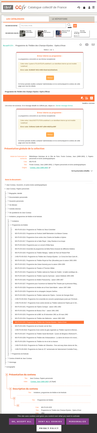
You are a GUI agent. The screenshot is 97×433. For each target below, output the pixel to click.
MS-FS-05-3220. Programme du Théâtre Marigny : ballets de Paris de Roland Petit (42, 253)
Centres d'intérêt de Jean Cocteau (20, 358)
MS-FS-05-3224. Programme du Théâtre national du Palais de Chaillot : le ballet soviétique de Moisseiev (47, 272)
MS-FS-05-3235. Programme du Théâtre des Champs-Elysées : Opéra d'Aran (41, 322)
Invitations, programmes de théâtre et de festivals (25, 216)
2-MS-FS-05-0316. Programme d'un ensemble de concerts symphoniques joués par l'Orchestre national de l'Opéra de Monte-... (47, 299)
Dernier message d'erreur (64, 106)
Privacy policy (49, 428)
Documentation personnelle (18, 197)
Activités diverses (15, 209)
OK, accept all (22, 421)
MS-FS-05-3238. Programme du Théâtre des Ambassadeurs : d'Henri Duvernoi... (47, 338)
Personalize (77, 421)
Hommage (12, 362)
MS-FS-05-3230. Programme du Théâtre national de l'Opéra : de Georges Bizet (44, 295)
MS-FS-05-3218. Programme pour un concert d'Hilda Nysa (34, 245)
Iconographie (10, 367)
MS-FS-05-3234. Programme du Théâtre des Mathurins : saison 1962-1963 (40, 318)
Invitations (15, 221)
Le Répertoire (59, 19)
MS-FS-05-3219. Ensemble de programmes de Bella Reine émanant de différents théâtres (45, 249)
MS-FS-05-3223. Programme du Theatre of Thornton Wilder (35, 268)
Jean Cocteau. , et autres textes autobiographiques (26, 185)
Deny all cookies (50, 421)
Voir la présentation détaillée (80, 171)
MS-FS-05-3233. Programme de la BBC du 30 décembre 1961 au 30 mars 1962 (41, 314)
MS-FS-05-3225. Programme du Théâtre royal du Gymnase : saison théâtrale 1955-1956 (44, 276)
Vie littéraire (13, 205)
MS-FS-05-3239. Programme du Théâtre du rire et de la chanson (36, 341)
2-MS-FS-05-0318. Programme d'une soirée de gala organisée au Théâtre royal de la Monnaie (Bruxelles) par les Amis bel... (47, 330)
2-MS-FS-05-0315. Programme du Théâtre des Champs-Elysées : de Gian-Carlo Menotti (47, 257)
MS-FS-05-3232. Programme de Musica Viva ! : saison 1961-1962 (37, 311)
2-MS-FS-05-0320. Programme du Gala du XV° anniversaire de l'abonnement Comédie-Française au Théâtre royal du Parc (47, 349)
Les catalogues (15, 18)
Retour (50, 78)
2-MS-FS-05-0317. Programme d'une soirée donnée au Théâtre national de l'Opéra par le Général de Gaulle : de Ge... (47, 303)
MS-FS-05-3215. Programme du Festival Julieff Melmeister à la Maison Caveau (41, 233)
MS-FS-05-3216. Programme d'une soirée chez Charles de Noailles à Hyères (40, 237)
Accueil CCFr (8, 45)
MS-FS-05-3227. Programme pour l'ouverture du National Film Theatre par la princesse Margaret (47, 284)
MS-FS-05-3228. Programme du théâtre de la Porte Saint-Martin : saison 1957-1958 (43, 287)
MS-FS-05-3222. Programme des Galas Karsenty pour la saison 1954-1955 (40, 264)
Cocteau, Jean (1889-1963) (39, 168)
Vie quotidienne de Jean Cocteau (20, 213)
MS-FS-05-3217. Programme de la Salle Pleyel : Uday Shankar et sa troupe (40, 241)
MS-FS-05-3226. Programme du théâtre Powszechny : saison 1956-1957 (39, 280)
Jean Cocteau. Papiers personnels (17, 189)
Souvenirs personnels (16, 201)
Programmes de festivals (20, 354)
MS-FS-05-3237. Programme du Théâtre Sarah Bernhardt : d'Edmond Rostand (47, 334)
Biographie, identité (15, 193)
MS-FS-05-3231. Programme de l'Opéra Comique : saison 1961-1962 (38, 307)
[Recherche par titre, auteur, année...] (43, 25)
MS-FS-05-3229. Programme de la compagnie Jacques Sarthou (36, 291)
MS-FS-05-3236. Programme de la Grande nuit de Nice (33, 326)
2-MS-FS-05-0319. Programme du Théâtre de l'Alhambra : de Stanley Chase (47, 345)
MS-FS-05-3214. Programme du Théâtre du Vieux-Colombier (35, 230)
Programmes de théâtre (20, 225)
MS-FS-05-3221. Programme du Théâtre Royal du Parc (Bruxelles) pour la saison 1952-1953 (46, 260)
